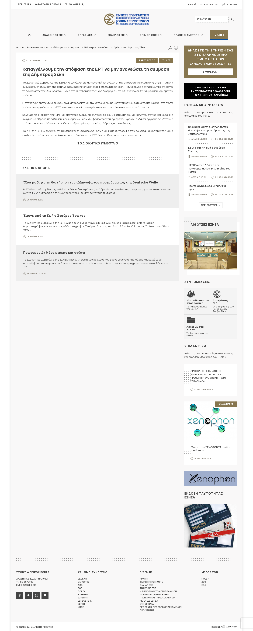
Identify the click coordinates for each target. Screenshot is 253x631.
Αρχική (20, 47)
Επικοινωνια (72, 4)
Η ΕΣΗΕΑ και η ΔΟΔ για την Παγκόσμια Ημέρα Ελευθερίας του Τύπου (209, 168)
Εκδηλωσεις (116, 35)
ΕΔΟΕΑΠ (82, 578)
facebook (19, 595)
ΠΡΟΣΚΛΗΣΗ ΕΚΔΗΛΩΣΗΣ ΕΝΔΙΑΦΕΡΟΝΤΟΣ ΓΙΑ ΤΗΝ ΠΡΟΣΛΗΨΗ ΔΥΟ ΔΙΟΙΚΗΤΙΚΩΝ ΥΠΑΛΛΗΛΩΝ (208, 376)
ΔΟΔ (80, 584)
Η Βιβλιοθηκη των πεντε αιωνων (158, 591)
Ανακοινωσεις (53, 35)
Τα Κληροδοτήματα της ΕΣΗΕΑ (197, 304)
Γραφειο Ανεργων (187, 35)
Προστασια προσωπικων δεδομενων (161, 606)
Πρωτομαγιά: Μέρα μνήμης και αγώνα (54, 252)
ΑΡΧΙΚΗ (29, 35)
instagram (36, 595)
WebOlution (229, 626)
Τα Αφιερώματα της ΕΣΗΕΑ (197, 331)
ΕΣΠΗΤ (81, 603)
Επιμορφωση (149, 35)
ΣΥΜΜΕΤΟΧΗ (210, 71)
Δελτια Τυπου (198, 177)
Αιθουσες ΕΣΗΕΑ (204, 224)
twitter (28, 595)
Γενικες (165, 60)
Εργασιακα (85, 35)
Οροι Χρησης (147, 609)
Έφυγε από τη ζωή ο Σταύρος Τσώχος (54, 215)
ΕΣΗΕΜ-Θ (83, 594)
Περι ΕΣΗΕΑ (24, 4)
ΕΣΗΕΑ (126, 19)
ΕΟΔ (80, 587)
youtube (44, 595)
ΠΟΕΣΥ (81, 591)
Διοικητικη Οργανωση (152, 581)
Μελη (218, 35)
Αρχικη (144, 578)
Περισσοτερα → (210, 205)
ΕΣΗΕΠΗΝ (83, 597)
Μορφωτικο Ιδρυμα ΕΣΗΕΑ (154, 594)
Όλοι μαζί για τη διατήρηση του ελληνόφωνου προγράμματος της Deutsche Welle (90, 182)
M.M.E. (81, 606)
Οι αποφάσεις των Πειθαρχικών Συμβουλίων (224, 305)
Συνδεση (232, 4)
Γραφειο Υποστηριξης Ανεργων (157, 597)
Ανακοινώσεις (35, 47)
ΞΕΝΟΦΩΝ (83, 581)
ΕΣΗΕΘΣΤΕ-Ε (85, 600)
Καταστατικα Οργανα (48, 4)
